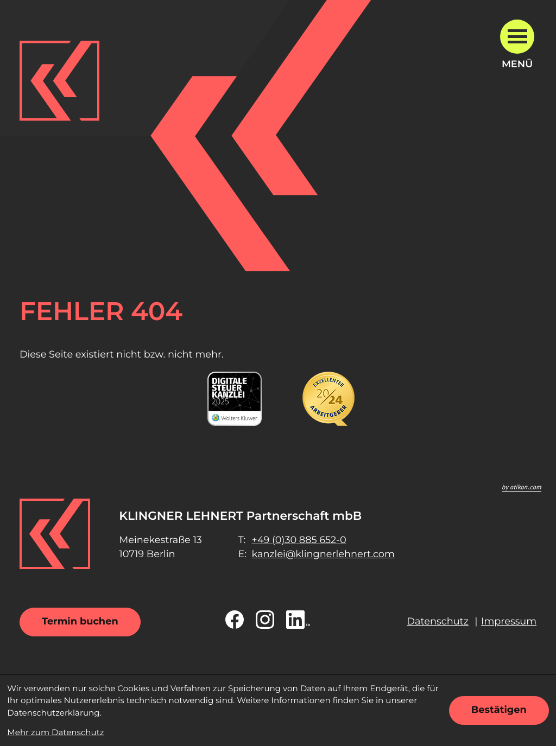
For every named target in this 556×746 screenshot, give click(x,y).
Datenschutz (438, 621)
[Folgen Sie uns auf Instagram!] (265, 619)
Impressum (508, 621)
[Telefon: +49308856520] (299, 540)
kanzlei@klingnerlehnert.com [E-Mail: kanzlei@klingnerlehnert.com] (323, 554)
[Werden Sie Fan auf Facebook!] (234, 619)
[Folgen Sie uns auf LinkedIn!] (298, 619)
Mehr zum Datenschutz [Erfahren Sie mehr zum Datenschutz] (55, 732)
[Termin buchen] (80, 622)
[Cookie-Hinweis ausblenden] (499, 710)
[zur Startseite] (60, 81)
